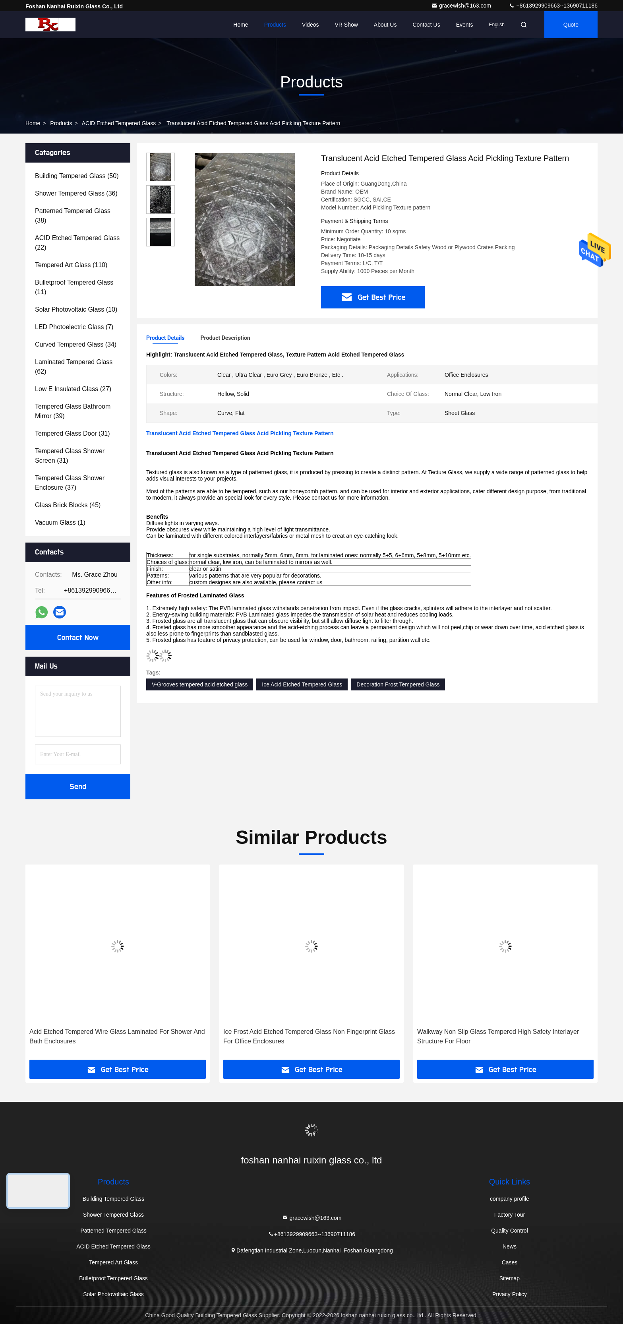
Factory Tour (509, 1215)
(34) (75, 344)
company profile (509, 1199)
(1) (60, 522)
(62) (73, 367)
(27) (73, 389)
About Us (385, 24)
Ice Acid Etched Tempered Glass (302, 684)
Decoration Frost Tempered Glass (397, 684)
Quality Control (509, 1230)
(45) (68, 505)
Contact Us (426, 24)
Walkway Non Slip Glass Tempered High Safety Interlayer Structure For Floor (498, 1036)
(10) (76, 309)
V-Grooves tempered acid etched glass (200, 684)
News (510, 1246)
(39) (72, 411)
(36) (76, 193)
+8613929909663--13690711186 (553, 5)
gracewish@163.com (462, 5)
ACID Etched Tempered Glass (119, 123)
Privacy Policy (509, 1294)
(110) (71, 265)
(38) (72, 215)
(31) (72, 433)
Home (240, 24)
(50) (76, 176)
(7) (74, 327)
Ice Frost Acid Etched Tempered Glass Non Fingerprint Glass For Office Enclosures (309, 1036)
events (464, 24)
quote (570, 24)
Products (275, 24)
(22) (77, 243)
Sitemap (509, 1278)
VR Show (346, 24)
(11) (74, 287)
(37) (69, 483)
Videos (310, 24)
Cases (510, 1262)
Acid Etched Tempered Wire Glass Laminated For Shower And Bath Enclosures (117, 1036)
